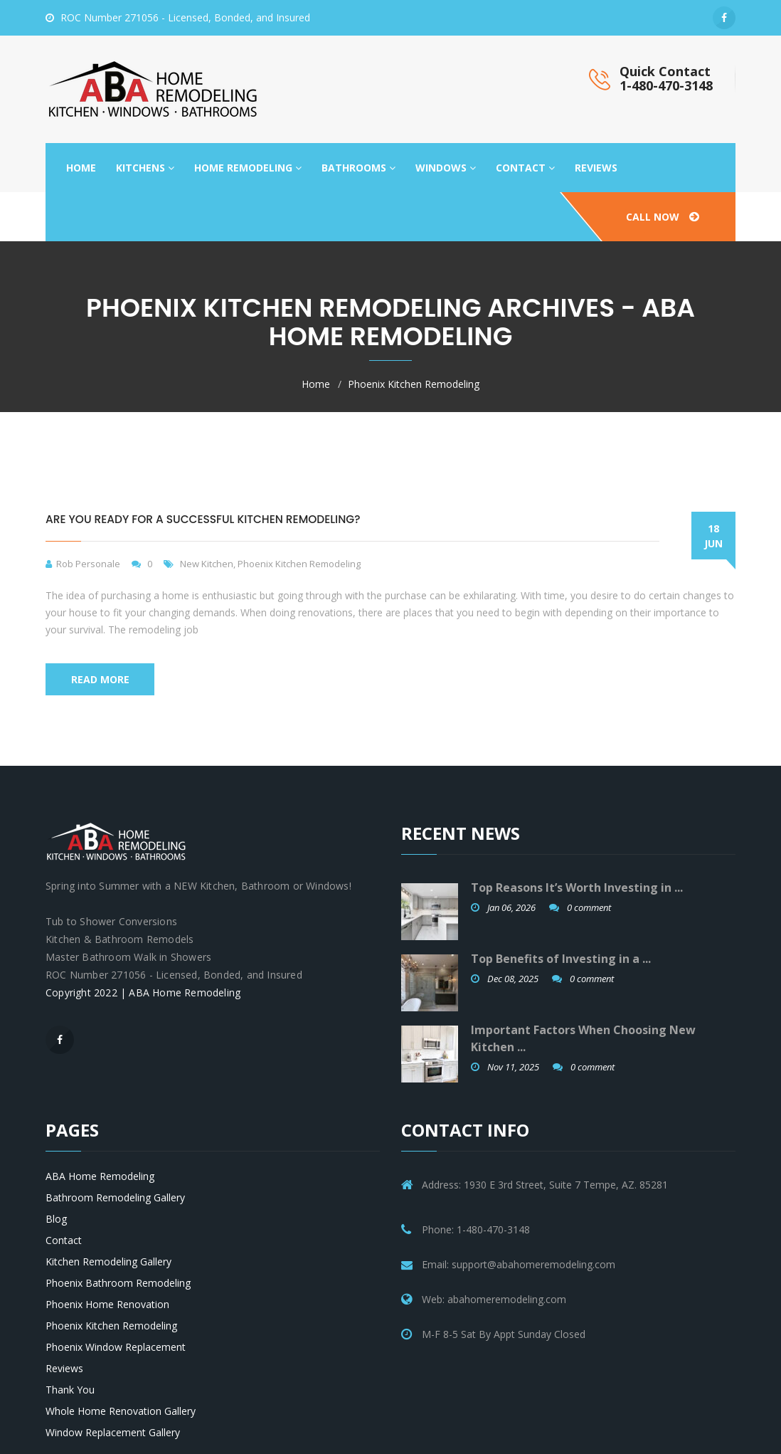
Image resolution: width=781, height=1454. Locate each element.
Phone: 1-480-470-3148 (476, 1229)
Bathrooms (358, 167)
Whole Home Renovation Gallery (121, 1411)
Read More (100, 679)
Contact (525, 167)
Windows (445, 167)
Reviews (596, 167)
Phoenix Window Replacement (116, 1347)
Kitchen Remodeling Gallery (108, 1261)
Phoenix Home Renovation (107, 1304)
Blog (56, 1219)
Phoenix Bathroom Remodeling (118, 1283)
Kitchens (145, 167)
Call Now (662, 216)
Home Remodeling (248, 167)
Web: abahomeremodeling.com (494, 1299)
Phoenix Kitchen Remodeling (413, 384)
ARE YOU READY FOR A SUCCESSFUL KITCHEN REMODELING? (203, 519)
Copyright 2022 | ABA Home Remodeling (143, 992)
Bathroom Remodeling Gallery (115, 1197)
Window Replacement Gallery (113, 1432)
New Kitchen (206, 563)
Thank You (70, 1389)
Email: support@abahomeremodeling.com (518, 1264)
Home (81, 167)
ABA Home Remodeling (100, 1176)
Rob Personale (88, 563)
